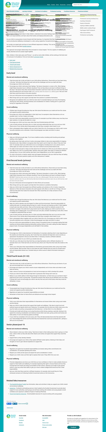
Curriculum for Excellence (41, 11)
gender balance (27, 46)
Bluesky (21, 422)
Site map (44, 427)
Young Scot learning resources (18, 394)
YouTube (21, 418)
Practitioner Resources (69, 11)
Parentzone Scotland (83, 11)
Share (9, 403)
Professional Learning (55, 11)
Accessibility (45, 418)
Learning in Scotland (27, 11)
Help (43, 420)
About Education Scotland (13, 11)
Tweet (15, 403)
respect (12, 388)
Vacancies (63, 4)
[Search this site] (84, 4)
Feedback (73, 427)
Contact (69, 4)
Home (8, 15)
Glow (57, 4)
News (48, 4)
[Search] (97, 4)
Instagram (21, 425)
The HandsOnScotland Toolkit (18, 384)
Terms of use (45, 422)
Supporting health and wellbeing (37, 15)
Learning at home (25, 15)
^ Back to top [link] (10, 407)
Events (53, 4)
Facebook (21, 420)
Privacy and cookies (47, 425)
